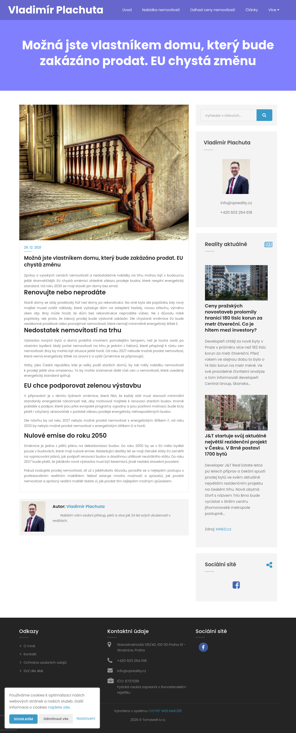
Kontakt (30, 654)
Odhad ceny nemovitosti (212, 10)
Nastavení (86, 718)
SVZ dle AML (34, 670)
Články (251, 10)
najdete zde (59, 707)
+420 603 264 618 (132, 660)
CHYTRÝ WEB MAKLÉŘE (165, 711)
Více (273, 10)
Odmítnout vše (55, 718)
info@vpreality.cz (131, 670)
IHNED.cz (223, 529)
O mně (29, 645)
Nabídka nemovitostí (159, 10)
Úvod (125, 10)
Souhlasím (23, 719)
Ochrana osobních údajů (45, 662)
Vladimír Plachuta (85, 506)
